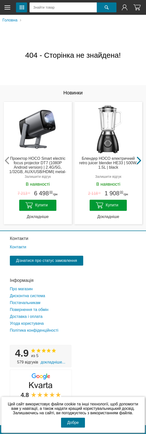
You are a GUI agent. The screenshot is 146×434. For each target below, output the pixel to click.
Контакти (19, 238)
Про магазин (21, 289)
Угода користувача (27, 323)
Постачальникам (25, 303)
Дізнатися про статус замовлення (46, 260)
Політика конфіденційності (34, 330)
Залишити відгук (38, 177)
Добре (73, 422)
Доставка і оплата (26, 316)
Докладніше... (53, 362)
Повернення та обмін (29, 309)
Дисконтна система (27, 296)
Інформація (21, 280)
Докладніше (38, 217)
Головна (9, 20)
